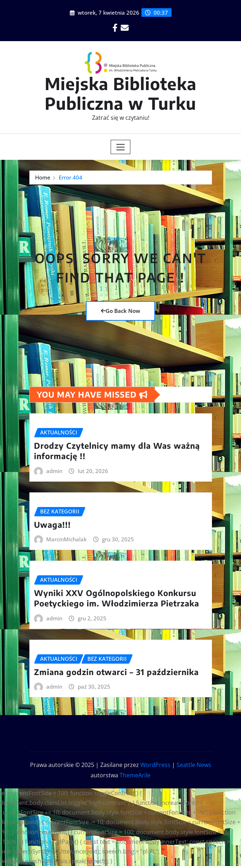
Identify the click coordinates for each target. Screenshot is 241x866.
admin (54, 470)
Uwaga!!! (52, 525)
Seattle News (194, 765)
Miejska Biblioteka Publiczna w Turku (121, 93)
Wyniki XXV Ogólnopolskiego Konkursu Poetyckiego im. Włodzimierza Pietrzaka (116, 598)
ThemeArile (135, 775)
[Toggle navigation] (120, 147)
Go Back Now (120, 310)
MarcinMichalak (66, 539)
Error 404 (70, 177)
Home (42, 177)
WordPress (155, 765)
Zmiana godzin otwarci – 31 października (116, 672)
